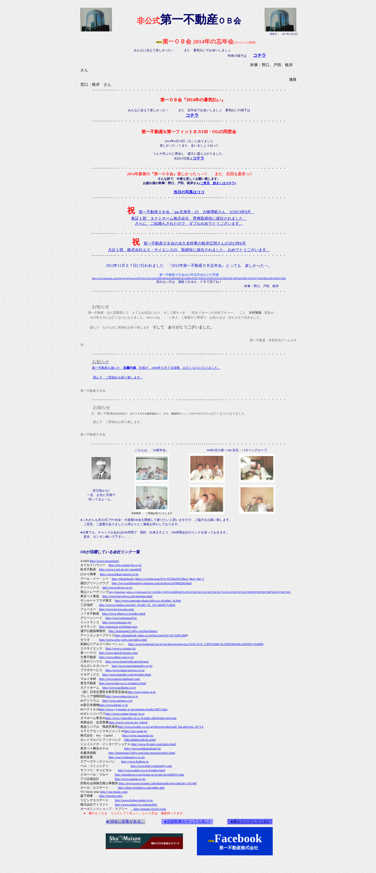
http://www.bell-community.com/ (151, 766)
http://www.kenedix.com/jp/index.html (126, 674)
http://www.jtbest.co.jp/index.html (123, 613)
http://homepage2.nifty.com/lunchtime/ (133, 631)
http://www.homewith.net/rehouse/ (127, 661)
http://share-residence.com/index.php (141, 787)
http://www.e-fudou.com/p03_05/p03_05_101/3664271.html (137, 605)
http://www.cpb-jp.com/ (140, 740)
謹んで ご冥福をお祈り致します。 (118, 377)
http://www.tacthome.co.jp (119, 687)
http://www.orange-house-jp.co (125, 713)
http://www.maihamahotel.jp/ (142, 748)
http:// (133, 709)
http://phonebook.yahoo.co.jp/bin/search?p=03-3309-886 (151, 635)
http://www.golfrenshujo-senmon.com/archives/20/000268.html (152, 583)
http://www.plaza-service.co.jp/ (125, 670)
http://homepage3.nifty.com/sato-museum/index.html (142, 753)
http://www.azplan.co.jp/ (130, 779)
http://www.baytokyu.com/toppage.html (127, 596)
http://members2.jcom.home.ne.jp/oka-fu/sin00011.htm (149, 774)
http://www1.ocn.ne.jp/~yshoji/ (128, 722)
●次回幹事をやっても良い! (187, 821)
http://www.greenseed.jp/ (121, 618)
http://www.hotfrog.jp (134, 761)
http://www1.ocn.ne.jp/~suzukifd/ (120, 569)
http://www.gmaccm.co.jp (121, 696)
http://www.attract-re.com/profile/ (136, 804)
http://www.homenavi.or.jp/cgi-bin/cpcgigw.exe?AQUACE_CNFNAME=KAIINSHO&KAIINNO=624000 (195, 644)
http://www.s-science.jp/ (120, 648)
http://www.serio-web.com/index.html (123, 639)
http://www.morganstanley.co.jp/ (132, 666)
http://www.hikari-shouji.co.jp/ (119, 574)
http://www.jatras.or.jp (141, 692)
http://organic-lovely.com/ (148, 809)
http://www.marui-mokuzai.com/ (119, 679)
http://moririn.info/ (111, 796)
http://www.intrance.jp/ (116, 622)
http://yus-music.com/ (114, 791)
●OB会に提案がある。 (125, 821)
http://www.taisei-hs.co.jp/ (125, 565)
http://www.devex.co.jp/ (117, 587)
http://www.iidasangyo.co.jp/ (127, 757)
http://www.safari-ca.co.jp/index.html (141, 770)
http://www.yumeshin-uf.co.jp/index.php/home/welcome (141, 718)
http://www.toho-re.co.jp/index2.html (122, 683)
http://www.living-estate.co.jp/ (134, 800)
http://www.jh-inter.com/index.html (153, 744)
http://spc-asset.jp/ (135, 731)
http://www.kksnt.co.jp (113, 705)
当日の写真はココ (189, 192)
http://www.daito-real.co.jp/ (116, 657)
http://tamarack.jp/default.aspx (118, 626)
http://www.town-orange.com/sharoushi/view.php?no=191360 (157, 783)
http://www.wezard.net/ (104, 561)
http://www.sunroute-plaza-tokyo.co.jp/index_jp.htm (148, 600)
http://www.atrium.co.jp (117, 700)
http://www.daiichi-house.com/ (118, 653)
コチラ (198, 158)
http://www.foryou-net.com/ (116, 609)
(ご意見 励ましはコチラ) (217, 183)
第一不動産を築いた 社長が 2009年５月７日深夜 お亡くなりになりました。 (156, 368)
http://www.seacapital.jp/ (137, 735)
